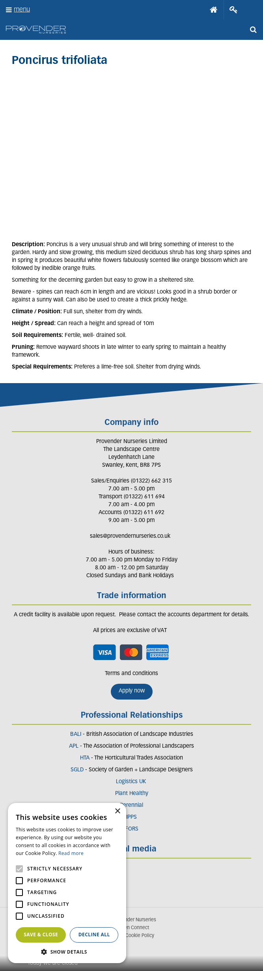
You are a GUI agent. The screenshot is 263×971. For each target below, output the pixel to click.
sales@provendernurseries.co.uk (130, 536)
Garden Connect (131, 928)
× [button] (117, 811)
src (253, 30)
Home (214, 10)
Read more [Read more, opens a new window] (71, 853)
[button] (67, 951)
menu (22, 9)
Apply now (132, 691)
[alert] (67, 883)
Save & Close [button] (41, 934)
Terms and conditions (131, 674)
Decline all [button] (94, 934)
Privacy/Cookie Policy (131, 936)
